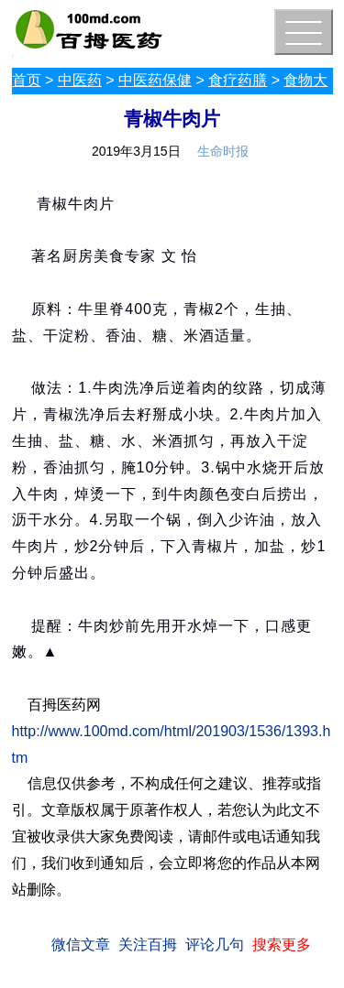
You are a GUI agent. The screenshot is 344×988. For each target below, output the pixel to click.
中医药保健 (155, 80)
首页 (26, 80)
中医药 (80, 80)
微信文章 (80, 944)
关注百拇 (147, 944)
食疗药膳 (237, 80)
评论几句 (214, 944)
